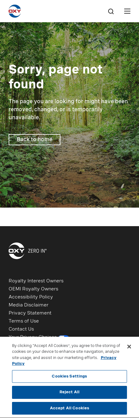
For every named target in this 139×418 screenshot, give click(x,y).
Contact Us (21, 329)
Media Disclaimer (28, 305)
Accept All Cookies (69, 409)
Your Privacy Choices (39, 338)
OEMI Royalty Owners (33, 289)
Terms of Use (24, 321)
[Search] (110, 11)
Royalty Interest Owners (36, 281)
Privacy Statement (30, 313)
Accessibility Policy (31, 297)
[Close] (129, 348)
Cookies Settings (69, 378)
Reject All (69, 393)
